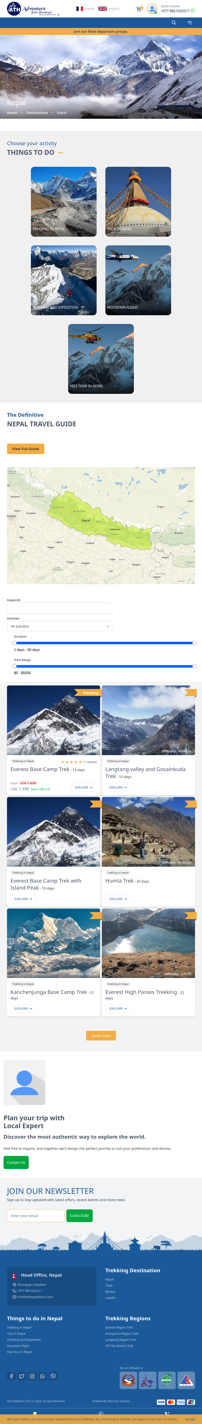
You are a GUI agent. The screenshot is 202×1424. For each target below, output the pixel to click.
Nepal (109, 1279)
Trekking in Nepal (19, 1327)
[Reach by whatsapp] (178, 11)
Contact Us (16, 1162)
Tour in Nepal (16, 1333)
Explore (84, 787)
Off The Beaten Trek (119, 1346)
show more (100, 1035)
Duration (20, 636)
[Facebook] (11, 1376)
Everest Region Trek (119, 1327)
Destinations (37, 112)
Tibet (109, 1285)
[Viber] (53, 1376)
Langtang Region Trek (121, 1340)
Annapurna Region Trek (122, 1333)
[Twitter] (22, 1376)
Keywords (14, 600)
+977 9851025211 (30, 1291)
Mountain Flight (18, 1346)
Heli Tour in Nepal (20, 1352)
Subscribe (79, 1215)
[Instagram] (32, 1376)
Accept (190, 1419)
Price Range (22, 660)
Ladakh (110, 1298)
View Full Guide (25, 448)
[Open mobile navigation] (189, 22)
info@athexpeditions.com (36, 1297)
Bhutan (110, 1292)
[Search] (174, 22)
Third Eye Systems (119, 1401)
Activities (13, 618)
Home (12, 112)
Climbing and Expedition (24, 1340)
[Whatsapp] (43, 1376)
